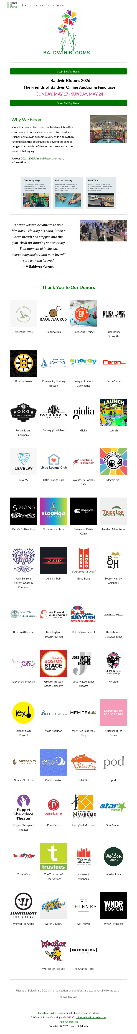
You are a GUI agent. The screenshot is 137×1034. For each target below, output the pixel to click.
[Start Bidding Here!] (68, 71)
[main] (68, 87)
